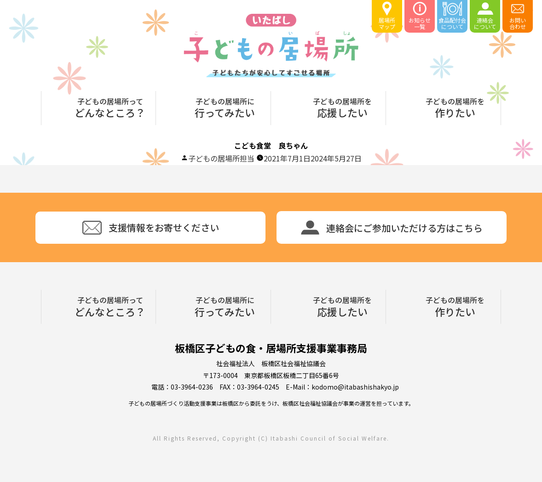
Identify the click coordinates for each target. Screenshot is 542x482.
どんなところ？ (110, 107)
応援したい (342, 107)
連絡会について (485, 15)
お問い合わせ (517, 15)
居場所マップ (387, 15)
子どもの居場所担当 (221, 158)
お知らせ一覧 (420, 15)
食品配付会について (452, 15)
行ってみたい (225, 107)
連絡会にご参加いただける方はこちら (392, 227)
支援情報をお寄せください (150, 228)
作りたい (455, 107)
